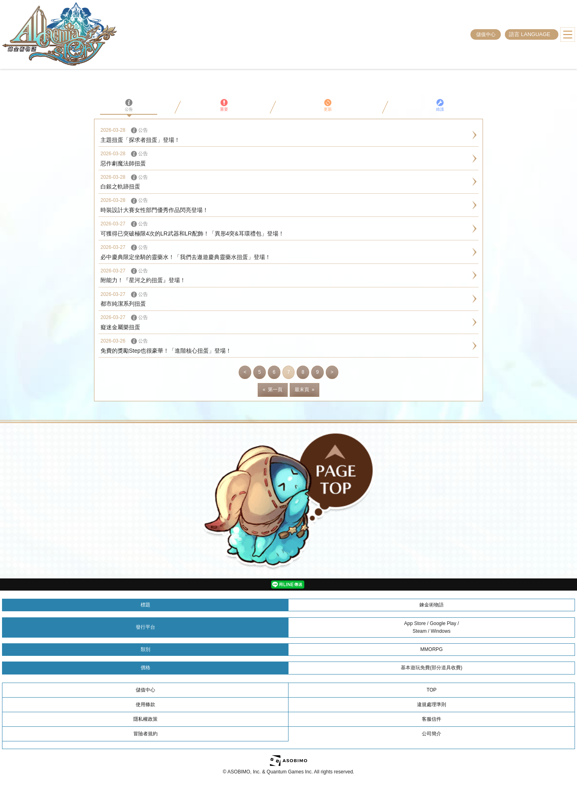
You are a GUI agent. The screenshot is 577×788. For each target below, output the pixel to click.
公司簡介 (431, 734)
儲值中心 (486, 34)
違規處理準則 (431, 704)
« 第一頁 (272, 389)
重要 (224, 105)
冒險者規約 (145, 734)
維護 (440, 105)
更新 (328, 105)
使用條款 (145, 704)
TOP (431, 690)
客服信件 (431, 719)
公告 (129, 105)
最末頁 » (304, 389)
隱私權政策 (145, 719)
